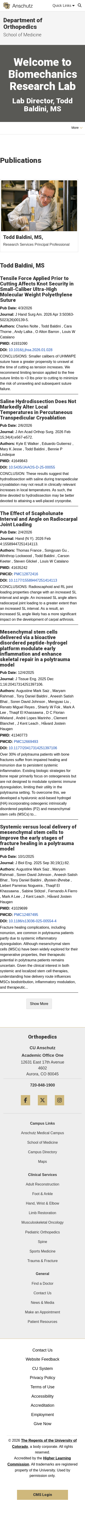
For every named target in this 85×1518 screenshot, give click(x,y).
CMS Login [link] (42, 1495)
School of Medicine (42, 1142)
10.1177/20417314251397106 (33, 748)
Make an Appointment (42, 1312)
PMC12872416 (26, 574)
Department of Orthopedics (22, 23)
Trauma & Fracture (42, 1261)
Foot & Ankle (42, 1194)
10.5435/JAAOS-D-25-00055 (32, 467)
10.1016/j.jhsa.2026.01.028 (30, 350)
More (77, 127)
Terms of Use (42, 1387)
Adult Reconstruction (42, 1184)
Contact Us (42, 1293)
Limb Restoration (42, 1213)
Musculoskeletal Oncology (43, 1222)
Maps (42, 1161)
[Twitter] (42, 1107)
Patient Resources (42, 1322)
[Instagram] (59, 1107)
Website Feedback (42, 1359)
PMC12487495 (26, 915)
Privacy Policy (42, 1377)
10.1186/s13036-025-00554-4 (32, 921)
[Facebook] (25, 1107)
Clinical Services (42, 1175)
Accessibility (42, 1396)
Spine (42, 1242)
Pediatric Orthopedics (42, 1232)
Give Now (42, 1423)
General (42, 1274)
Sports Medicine (42, 1251)
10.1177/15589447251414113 (33, 580)
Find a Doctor (42, 1283)
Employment (42, 1414)
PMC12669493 (26, 742)
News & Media (42, 1303)
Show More (39, 1004)
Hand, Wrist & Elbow (42, 1203)
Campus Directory (42, 1152)
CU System (42, 1368)
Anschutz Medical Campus (42, 1133)
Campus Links (42, 1123)
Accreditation (42, 1405)
